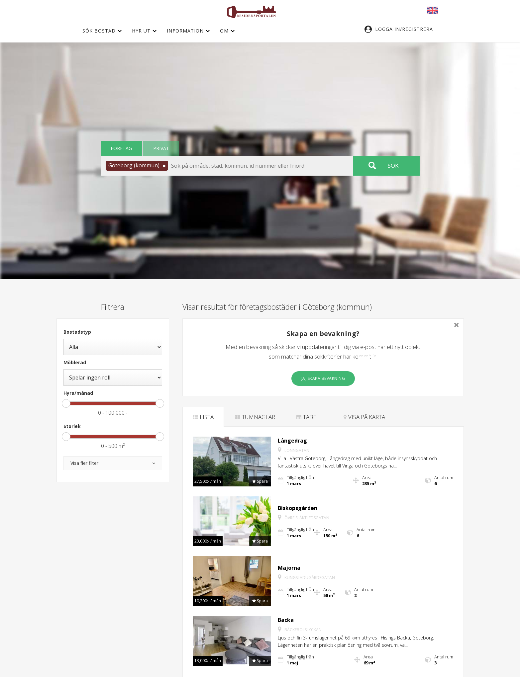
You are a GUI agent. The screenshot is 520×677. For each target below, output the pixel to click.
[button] (402, 29)
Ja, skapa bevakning (323, 378)
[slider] (66, 403)
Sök (393, 165)
